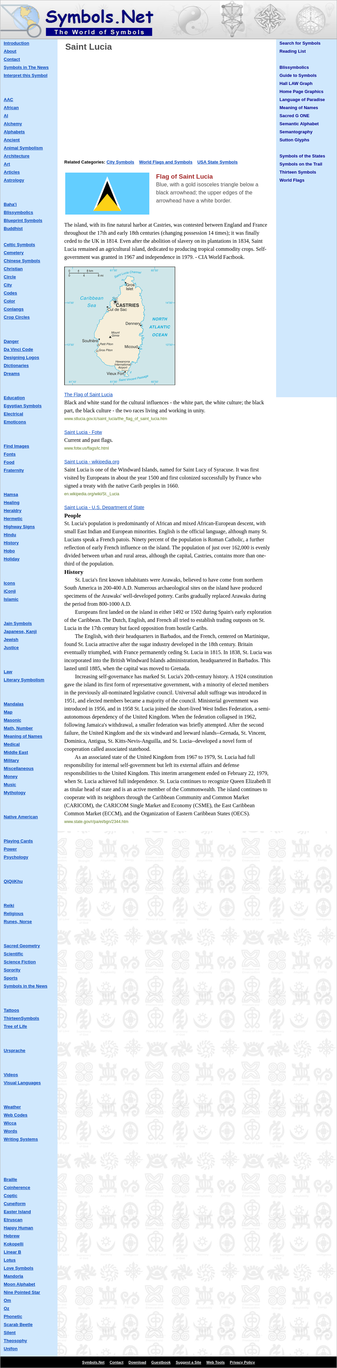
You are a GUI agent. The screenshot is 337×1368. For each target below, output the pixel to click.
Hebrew (12, 1235)
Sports (10, 978)
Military (11, 760)
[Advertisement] (168, 103)
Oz (6, 1308)
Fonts (9, 454)
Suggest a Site (188, 1362)
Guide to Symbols (298, 75)
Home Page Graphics (301, 91)
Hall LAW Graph (295, 83)
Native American (21, 816)
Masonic (12, 720)
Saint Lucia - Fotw (83, 432)
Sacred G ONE (294, 115)
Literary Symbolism (24, 679)
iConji (10, 591)
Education (14, 397)
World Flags (291, 180)
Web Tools (216, 1362)
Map (8, 712)
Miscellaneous (19, 768)
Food (9, 462)
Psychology (16, 857)
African (11, 107)
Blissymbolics (18, 212)
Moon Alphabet (19, 1284)
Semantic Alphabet (299, 123)
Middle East (16, 752)
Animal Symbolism (23, 147)
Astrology (14, 180)
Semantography (295, 131)
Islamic (11, 599)
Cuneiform (15, 1203)
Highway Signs (19, 526)
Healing (12, 502)
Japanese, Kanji (20, 631)
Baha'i (10, 204)
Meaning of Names (23, 736)
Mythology (15, 792)
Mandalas (14, 703)
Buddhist (13, 228)
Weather (12, 1106)
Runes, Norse (18, 921)
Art (7, 164)
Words (10, 1131)
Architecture (17, 155)
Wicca (10, 1123)
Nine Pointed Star (22, 1292)
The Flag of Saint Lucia (88, 394)
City (8, 284)
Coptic (10, 1195)
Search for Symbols (300, 43)
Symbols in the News (25, 986)
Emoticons (15, 421)
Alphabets (14, 131)
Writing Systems (21, 1139)
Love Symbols (18, 1268)
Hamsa (11, 494)
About (10, 51)
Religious (14, 913)
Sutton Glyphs (294, 139)
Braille (10, 1179)
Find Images (16, 446)
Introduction (16, 43)
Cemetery (14, 252)
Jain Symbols (18, 623)
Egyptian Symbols (23, 405)
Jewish (11, 639)
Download (137, 1362)
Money (10, 776)
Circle (10, 276)
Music (10, 784)
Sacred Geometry (22, 945)
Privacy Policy (242, 1362)
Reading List (292, 51)
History (11, 542)
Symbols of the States (302, 155)
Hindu (10, 534)
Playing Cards (18, 840)
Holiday (12, 558)
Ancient (12, 139)
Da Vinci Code (18, 349)
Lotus (9, 1260)
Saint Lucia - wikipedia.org (91, 461)
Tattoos (11, 1010)
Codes (10, 292)
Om (7, 1300)
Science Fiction (20, 961)
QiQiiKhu (13, 881)
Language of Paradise (302, 99)
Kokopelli (14, 1243)
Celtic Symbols (19, 244)
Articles (12, 172)
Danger (11, 341)
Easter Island (17, 1211)
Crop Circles (17, 317)
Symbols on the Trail (300, 164)
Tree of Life (15, 1026)
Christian (13, 268)
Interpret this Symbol (25, 75)
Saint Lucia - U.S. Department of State (104, 507)
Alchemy (13, 123)
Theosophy (15, 1340)
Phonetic (13, 1316)
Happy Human (18, 1227)
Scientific (13, 953)
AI (6, 115)
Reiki (9, 905)
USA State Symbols (217, 162)
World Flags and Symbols (166, 162)
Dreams (12, 373)
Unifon (10, 1348)
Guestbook (161, 1362)
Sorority (12, 969)
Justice (11, 647)
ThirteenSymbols (21, 1018)
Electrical (13, 413)
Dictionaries (16, 365)
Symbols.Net (93, 1362)
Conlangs (14, 309)
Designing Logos (21, 357)
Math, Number (18, 728)
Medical (12, 744)
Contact (12, 59)
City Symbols (120, 162)
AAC (8, 99)
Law (8, 671)
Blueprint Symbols (23, 220)
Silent (9, 1332)
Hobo (9, 550)
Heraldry (13, 510)
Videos (11, 1074)
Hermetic (13, 518)
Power (10, 849)
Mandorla (13, 1276)
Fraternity (14, 470)
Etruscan (13, 1219)
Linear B (12, 1252)
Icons (9, 583)
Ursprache (14, 1050)
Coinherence (17, 1187)
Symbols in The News (26, 67)
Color (9, 301)
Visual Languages (22, 1082)
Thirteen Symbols (297, 172)
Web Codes (16, 1115)
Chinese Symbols (22, 260)
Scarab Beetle (18, 1324)
